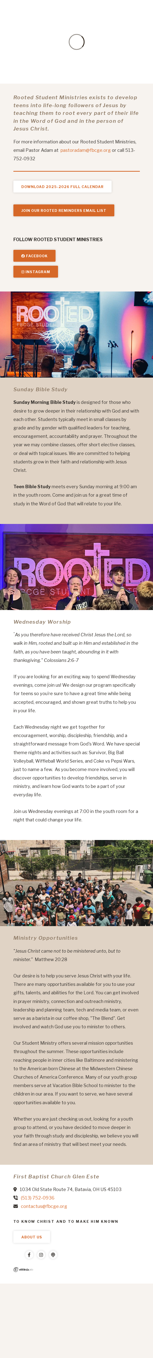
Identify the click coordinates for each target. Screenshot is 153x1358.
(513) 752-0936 (38, 1197)
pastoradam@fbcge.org (86, 150)
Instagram (35, 272)
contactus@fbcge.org (44, 1206)
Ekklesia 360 (23, 1269)
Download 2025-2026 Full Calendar (62, 187)
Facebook (34, 256)
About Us (31, 1237)
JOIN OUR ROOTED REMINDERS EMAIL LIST (63, 210)
